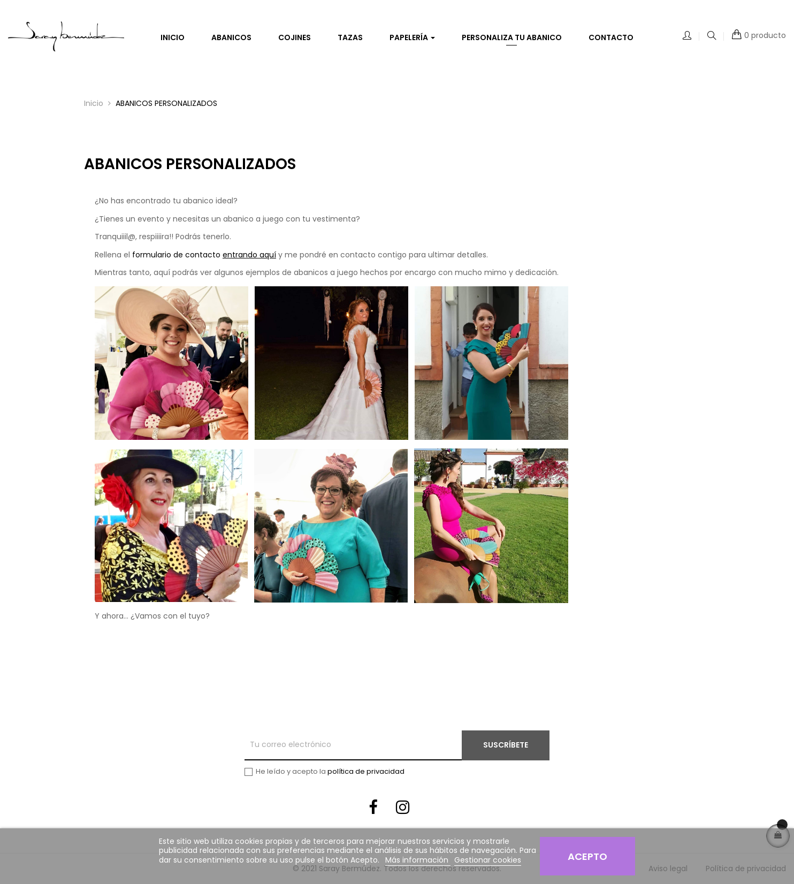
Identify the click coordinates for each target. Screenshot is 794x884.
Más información (418, 860)
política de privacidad (365, 771)
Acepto (587, 856)
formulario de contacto (204, 254)
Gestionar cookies (487, 860)
